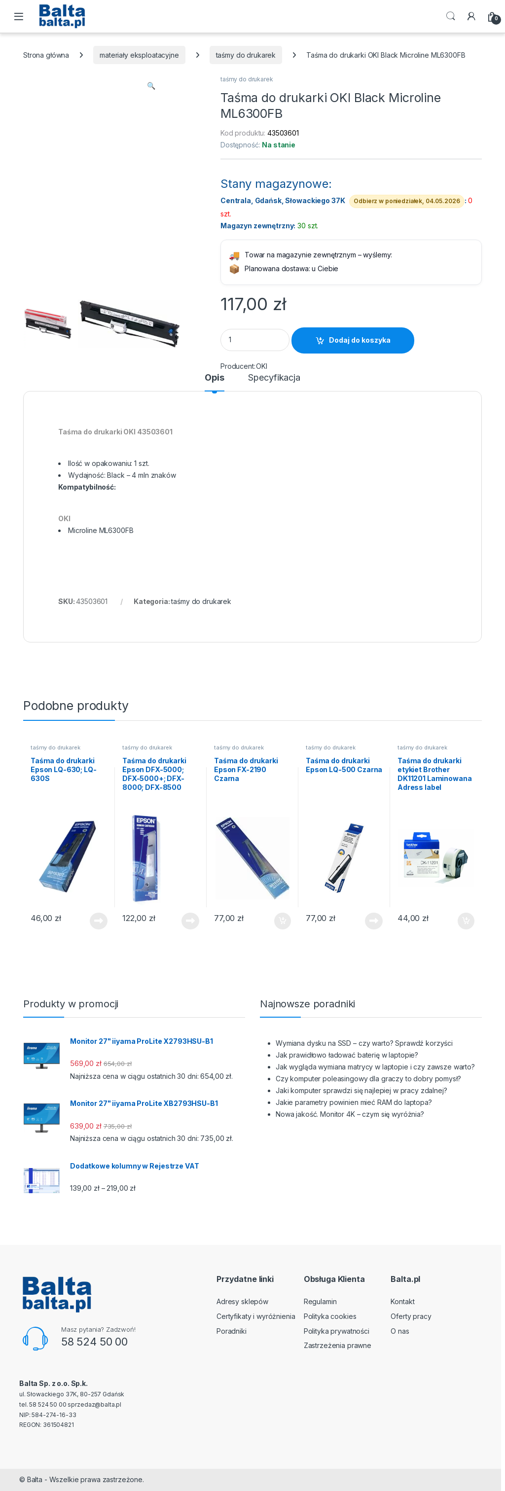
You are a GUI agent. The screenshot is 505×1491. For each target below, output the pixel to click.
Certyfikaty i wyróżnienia (255, 1316)
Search (450, 16)
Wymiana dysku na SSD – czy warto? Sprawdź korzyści (364, 1043)
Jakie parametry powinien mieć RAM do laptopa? (354, 1102)
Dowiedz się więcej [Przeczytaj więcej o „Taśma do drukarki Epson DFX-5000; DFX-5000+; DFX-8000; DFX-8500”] (190, 921)
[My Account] (471, 16)
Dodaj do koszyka (360, 340)
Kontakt (402, 1301)
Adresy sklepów (242, 1301)
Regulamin (320, 1301)
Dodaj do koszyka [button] (282, 921)
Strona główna (46, 55)
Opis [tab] (214, 378)
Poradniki (231, 1331)
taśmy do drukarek (246, 55)
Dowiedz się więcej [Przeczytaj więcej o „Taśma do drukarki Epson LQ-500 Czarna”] (374, 921)
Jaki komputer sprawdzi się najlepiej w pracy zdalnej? (361, 1090)
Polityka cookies (330, 1316)
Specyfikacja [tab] (274, 378)
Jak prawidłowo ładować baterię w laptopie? (347, 1055)
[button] (151, 86)
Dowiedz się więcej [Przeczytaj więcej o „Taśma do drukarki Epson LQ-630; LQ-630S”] (99, 921)
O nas (400, 1331)
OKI (261, 366)
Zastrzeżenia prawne (337, 1345)
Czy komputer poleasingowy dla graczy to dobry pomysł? (368, 1078)
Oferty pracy (411, 1316)
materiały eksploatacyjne (139, 55)
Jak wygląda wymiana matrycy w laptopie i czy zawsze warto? (375, 1067)
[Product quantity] (254, 340)
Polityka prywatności (336, 1331)
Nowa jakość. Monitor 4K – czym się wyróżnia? (350, 1114)
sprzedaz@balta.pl (94, 1404)
